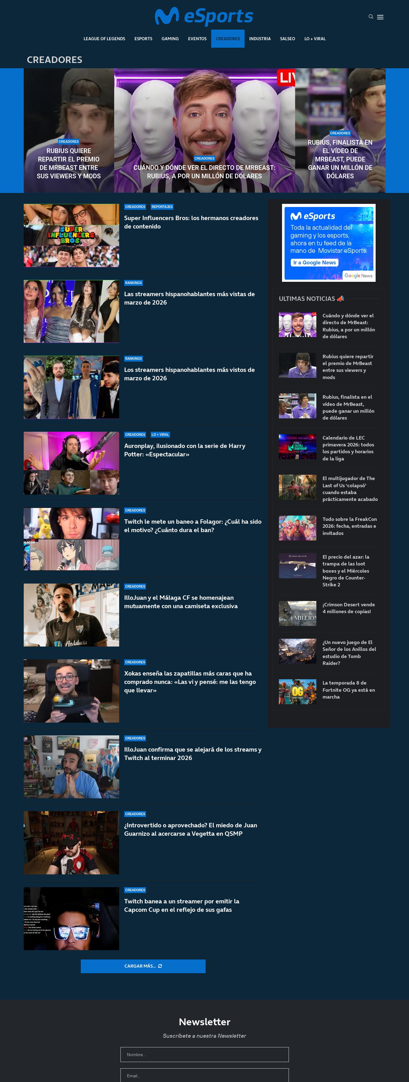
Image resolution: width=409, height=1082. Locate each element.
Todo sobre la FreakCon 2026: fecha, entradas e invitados (350, 526)
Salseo (287, 38)
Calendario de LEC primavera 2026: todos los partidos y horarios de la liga (348, 448)
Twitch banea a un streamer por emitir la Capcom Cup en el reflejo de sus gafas (181, 905)
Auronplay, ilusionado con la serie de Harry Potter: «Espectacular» (184, 450)
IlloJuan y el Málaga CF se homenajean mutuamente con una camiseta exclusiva (181, 606)
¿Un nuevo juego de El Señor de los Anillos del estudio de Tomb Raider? (349, 652)
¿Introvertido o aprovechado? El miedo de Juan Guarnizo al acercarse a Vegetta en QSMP (190, 829)
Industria (260, 38)
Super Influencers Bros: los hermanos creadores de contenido (191, 222)
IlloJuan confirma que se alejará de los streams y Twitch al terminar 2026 (192, 759)
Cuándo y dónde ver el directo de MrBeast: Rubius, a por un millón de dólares (204, 172)
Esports (143, 38)
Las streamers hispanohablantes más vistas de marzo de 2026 (189, 298)
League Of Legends (104, 38)
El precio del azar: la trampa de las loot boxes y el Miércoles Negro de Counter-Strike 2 (346, 570)
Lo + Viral (315, 38)
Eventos (197, 38)
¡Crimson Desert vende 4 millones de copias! (349, 608)
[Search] (371, 17)
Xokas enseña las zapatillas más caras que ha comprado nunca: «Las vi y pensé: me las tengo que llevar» (190, 684)
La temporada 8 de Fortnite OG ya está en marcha (349, 689)
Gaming (170, 38)
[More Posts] (143, 966)
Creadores (228, 38)
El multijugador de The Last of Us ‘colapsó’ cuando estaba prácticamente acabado (350, 489)
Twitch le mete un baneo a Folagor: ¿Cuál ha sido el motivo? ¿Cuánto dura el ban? (192, 525)
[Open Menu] (380, 17)
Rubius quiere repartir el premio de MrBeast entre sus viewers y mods (69, 163)
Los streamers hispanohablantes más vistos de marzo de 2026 (189, 373)
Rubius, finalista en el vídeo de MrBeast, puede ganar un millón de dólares (340, 159)
